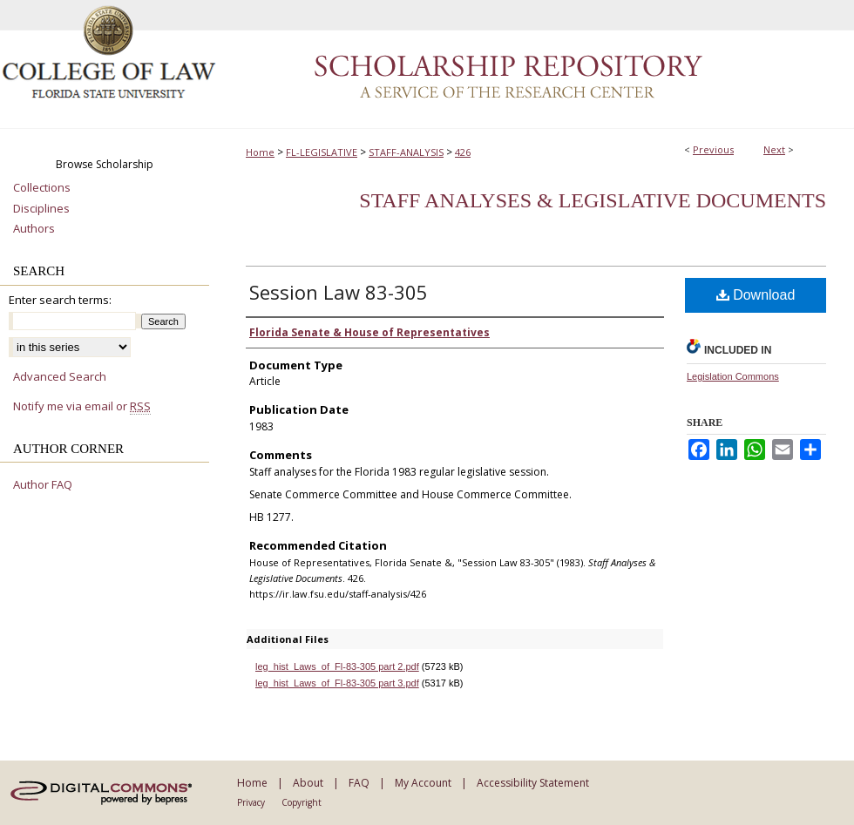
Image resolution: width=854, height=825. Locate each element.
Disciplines (41, 209)
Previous (713, 149)
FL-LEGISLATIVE (321, 152)
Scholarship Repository (536, 64)
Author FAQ (42, 485)
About (308, 782)
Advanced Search (59, 376)
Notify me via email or (82, 407)
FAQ (359, 782)
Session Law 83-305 (338, 292)
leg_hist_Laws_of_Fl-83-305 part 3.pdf (337, 683)
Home (260, 152)
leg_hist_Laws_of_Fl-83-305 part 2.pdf (337, 666)
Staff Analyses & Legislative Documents (592, 200)
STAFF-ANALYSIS (406, 152)
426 (463, 152)
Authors (34, 229)
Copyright (301, 802)
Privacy (251, 802)
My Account (423, 782)
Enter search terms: (60, 300)
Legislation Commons (733, 376)
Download (756, 294)
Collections (42, 188)
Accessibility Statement (533, 782)
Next (774, 149)
